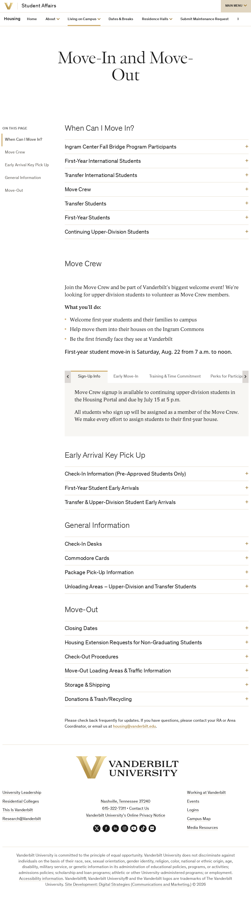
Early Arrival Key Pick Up (27, 165)
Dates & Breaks (121, 19)
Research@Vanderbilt (21, 820)
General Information (23, 178)
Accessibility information (41, 880)
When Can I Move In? (23, 140)
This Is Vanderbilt (17, 811)
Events (193, 803)
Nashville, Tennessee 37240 (125, 803)
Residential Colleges (20, 803)
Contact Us (139, 810)
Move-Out (14, 191)
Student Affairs (39, 6)
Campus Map (199, 820)
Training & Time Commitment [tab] (175, 377)
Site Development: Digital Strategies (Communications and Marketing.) (128, 886)
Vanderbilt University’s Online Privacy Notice (125, 817)
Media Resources (202, 829)
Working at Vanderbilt (206, 794)
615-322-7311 (114, 810)
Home (32, 19)
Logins (193, 811)
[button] (236, 6)
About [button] (50, 19)
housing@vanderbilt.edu (134, 728)
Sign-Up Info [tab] (89, 377)
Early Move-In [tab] (125, 377)
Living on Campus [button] (82, 19)
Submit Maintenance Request (204, 19)
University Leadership (21, 794)
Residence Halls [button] (155, 19)
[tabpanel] (157, 410)
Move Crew (15, 153)
